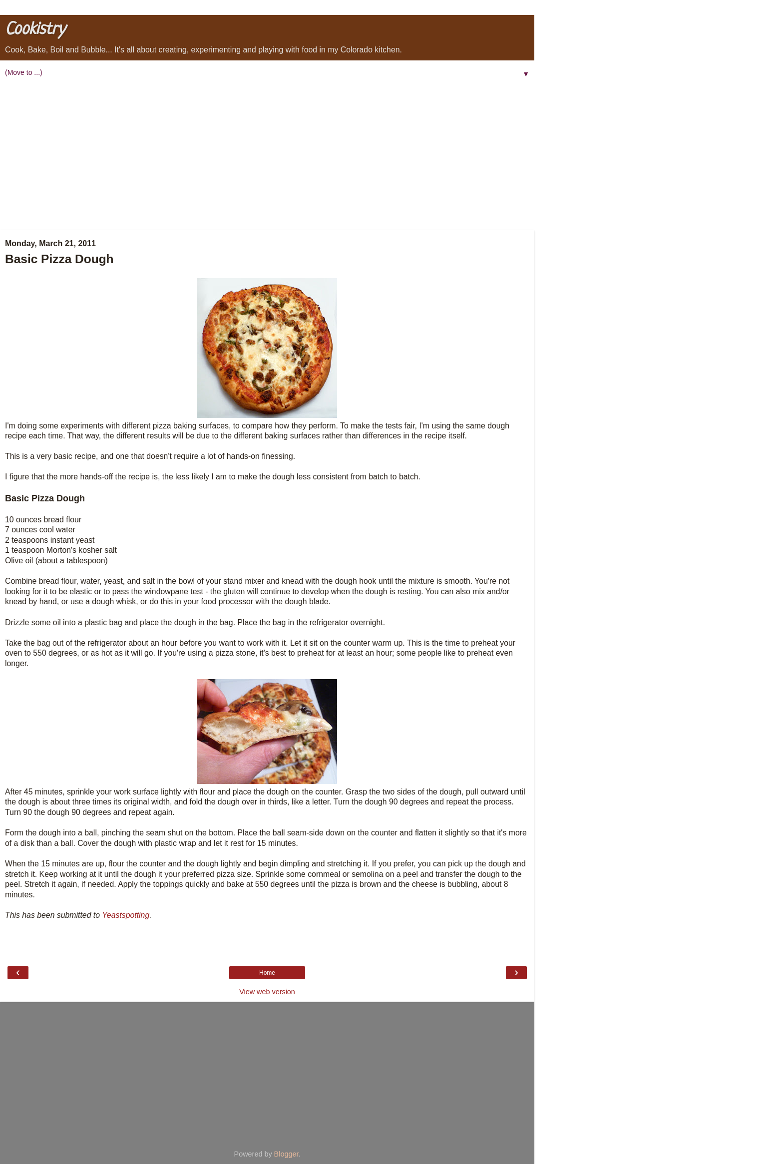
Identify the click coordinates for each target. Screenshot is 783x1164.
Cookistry (35, 29)
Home (267, 972)
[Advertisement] (267, 155)
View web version (267, 992)
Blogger (286, 1154)
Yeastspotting (125, 915)
